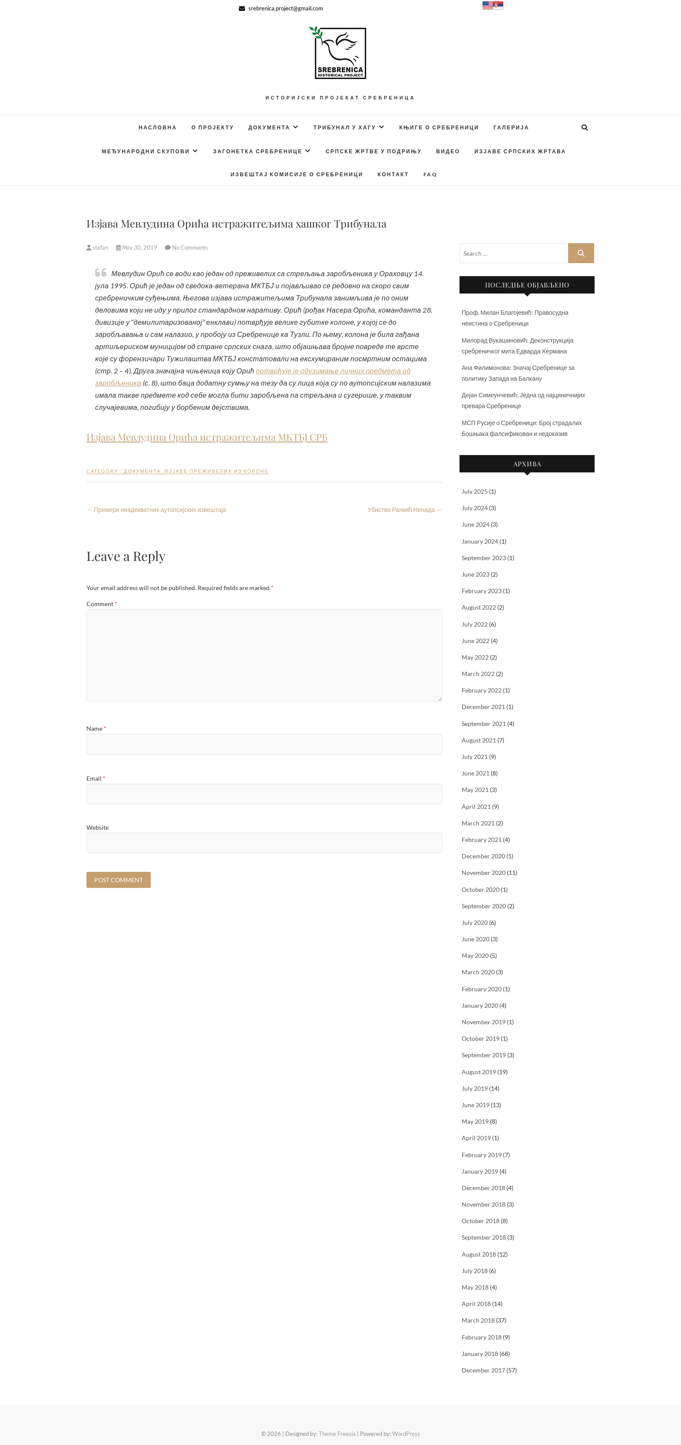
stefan (97, 247)
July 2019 (475, 1088)
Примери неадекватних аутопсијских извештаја (156, 509)
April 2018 (476, 1303)
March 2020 (478, 972)
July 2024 (475, 507)
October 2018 (480, 1220)
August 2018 (479, 1254)
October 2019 (480, 1038)
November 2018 (484, 1204)
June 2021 (475, 773)
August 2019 (479, 1072)
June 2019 (475, 1104)
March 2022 (478, 673)
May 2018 (475, 1287)
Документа (269, 127)
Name (96, 728)
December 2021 (483, 706)
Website (97, 827)
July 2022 (475, 624)
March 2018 (478, 1320)
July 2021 (475, 756)
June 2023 (475, 574)
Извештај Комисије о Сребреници (297, 174)
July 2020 (475, 922)
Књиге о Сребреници (439, 127)
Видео (448, 151)
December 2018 (483, 1187)
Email (96, 778)
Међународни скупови (146, 151)
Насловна (158, 127)
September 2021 (484, 723)
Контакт (393, 174)
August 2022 (479, 607)
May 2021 (475, 789)
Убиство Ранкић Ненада (405, 509)
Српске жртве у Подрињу (374, 151)
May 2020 (475, 955)
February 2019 (482, 1154)
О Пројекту (213, 127)
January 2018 (480, 1353)
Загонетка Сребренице (258, 151)
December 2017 (483, 1370)
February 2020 (482, 989)
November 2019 (484, 1022)
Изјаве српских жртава (520, 151)
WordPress (406, 1433)
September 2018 (484, 1237)
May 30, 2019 (137, 247)
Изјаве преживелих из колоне (217, 471)
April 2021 (476, 806)
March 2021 (478, 823)
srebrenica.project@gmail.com (281, 8)
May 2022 (475, 657)
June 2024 (475, 524)
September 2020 (484, 906)
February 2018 (482, 1337)
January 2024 (480, 541)
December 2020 (483, 856)
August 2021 (479, 740)
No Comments (190, 247)
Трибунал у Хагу (345, 127)
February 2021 (482, 839)
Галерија (511, 127)
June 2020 (475, 939)
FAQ (430, 174)
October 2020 (480, 889)
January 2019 (480, 1171)
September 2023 (484, 557)
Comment (101, 603)
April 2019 (476, 1137)
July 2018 (475, 1270)
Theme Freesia (337, 1433)
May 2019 (475, 1121)
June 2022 (475, 640)
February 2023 (482, 590)
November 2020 (484, 872)
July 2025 (475, 491)
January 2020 (480, 1005)
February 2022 (482, 690)
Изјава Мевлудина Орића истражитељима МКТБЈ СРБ (206, 436)
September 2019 (484, 1055)
